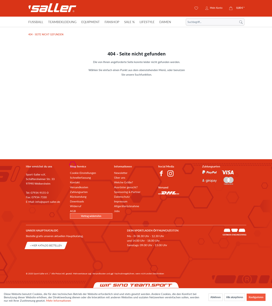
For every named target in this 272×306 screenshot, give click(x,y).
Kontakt (75, 182)
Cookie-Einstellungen (83, 172)
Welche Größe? (123, 182)
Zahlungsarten (79, 192)
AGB (73, 211)
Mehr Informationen (58, 300)
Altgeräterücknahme (126, 206)
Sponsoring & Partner (127, 192)
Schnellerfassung (80, 177)
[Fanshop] (112, 22)
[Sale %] (129, 22)
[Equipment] (90, 22)
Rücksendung (78, 196)
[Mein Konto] (214, 8)
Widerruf (75, 206)
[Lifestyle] (147, 22)
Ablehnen (215, 297)
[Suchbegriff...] (215, 21)
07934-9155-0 (39, 192)
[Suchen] (241, 21)
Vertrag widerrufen (91, 215)
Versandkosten (79, 187)
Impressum (120, 201)
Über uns (119, 177)
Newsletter (121, 172)
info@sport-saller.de (47, 201)
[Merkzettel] (196, 8)
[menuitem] (215, 21)
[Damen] (165, 22)
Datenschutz (122, 196)
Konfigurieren (256, 297)
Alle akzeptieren (234, 297)
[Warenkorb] (237, 8)
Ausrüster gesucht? (126, 187)
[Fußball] (36, 22)
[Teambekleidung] (62, 22)
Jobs (117, 211)
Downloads (77, 201)
